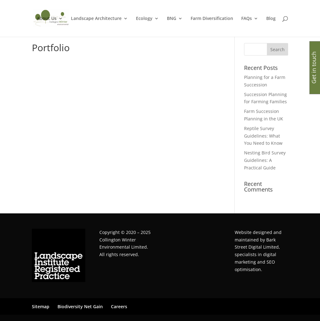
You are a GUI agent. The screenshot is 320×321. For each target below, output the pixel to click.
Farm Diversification (212, 18)
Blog (271, 18)
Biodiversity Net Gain (80, 306)
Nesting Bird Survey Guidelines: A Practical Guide (265, 160)
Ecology (144, 18)
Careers (119, 306)
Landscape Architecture (96, 18)
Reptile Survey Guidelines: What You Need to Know (263, 135)
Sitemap (40, 306)
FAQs (246, 18)
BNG (171, 18)
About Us (47, 18)
